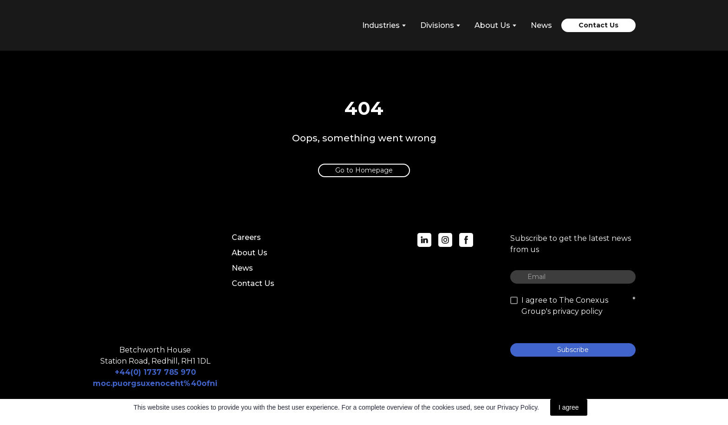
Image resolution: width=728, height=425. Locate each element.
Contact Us (253, 283)
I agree (569, 407)
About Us (249, 252)
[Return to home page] (134, 25)
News (541, 25)
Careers (246, 237)
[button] (598, 25)
